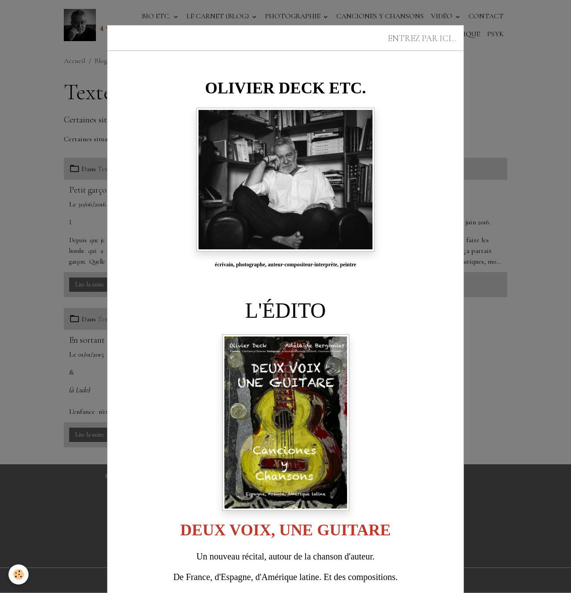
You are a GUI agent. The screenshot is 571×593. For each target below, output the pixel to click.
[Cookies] (19, 574)
